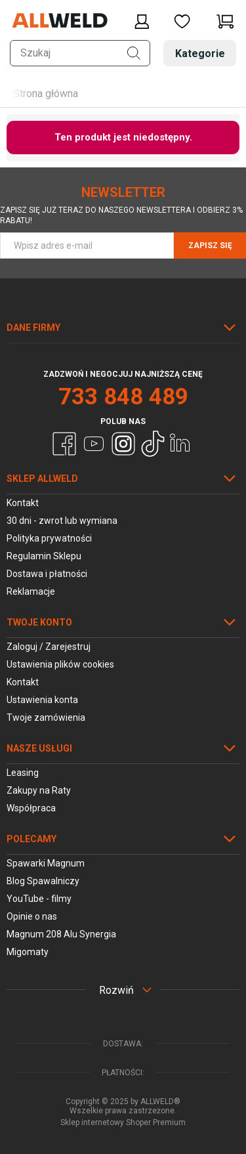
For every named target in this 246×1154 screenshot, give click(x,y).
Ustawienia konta (42, 700)
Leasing (23, 772)
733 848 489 (123, 396)
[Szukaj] (133, 53)
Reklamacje (31, 591)
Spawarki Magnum (46, 863)
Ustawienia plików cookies (60, 664)
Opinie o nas (32, 916)
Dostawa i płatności (47, 573)
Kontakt (23, 503)
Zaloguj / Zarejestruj (49, 646)
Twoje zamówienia (46, 717)
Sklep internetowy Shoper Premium (123, 1122)
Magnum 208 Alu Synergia (61, 934)
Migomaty (28, 952)
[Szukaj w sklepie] (80, 53)
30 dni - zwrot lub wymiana (62, 520)
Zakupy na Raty (39, 790)
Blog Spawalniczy (43, 881)
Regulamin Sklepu (44, 556)
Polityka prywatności (49, 538)
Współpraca (31, 808)
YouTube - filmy (39, 898)
